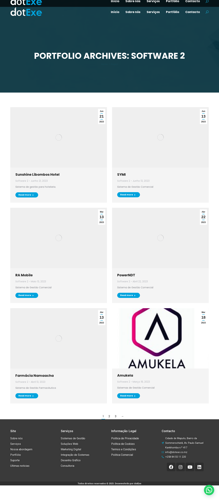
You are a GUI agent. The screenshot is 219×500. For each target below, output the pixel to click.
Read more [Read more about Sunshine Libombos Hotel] (26, 194)
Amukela (125, 375)
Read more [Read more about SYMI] (128, 194)
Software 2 (21, 181)
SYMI (121, 174)
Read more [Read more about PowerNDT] (128, 295)
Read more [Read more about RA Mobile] (26, 295)
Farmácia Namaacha (34, 375)
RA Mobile (24, 275)
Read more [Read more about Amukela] (128, 395)
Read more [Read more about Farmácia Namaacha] (26, 395)
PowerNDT (126, 275)
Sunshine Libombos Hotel (37, 174)
